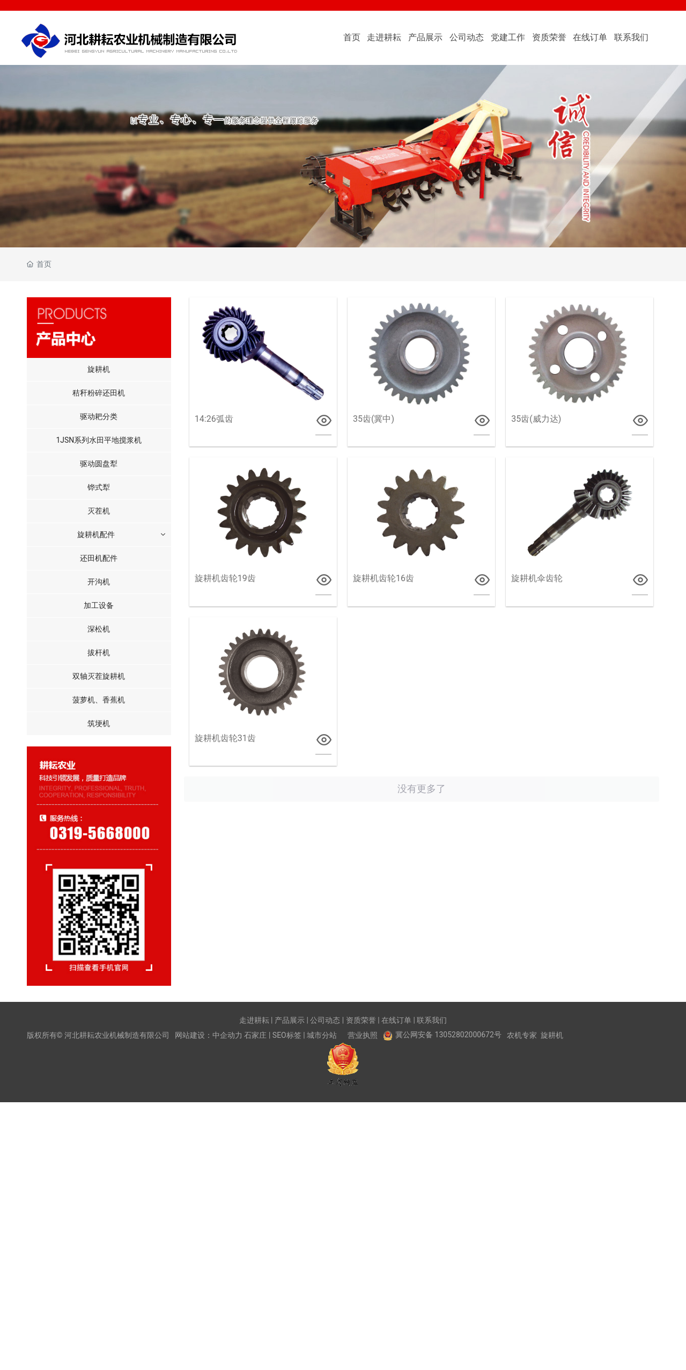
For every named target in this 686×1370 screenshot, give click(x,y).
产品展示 (290, 1020)
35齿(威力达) (536, 419)
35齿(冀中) (373, 419)
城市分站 (322, 1035)
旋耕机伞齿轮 (537, 578)
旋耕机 (552, 1035)
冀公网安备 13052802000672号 (448, 1034)
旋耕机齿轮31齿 (225, 738)
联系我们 (432, 1020)
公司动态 (325, 1020)
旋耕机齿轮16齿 (383, 578)
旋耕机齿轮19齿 (225, 578)
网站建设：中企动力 (208, 1035)
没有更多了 (421, 788)
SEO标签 (286, 1035)
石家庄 (255, 1035)
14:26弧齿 (214, 419)
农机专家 (522, 1035)
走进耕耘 (254, 1020)
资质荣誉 (361, 1020)
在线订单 (396, 1020)
